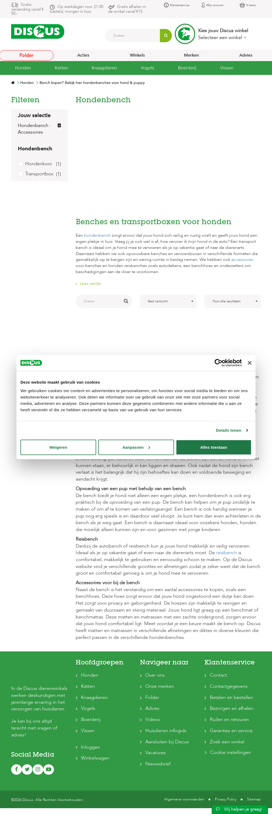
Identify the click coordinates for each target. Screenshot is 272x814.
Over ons (155, 675)
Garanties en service (231, 730)
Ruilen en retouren (229, 719)
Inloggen (90, 747)
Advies (152, 708)
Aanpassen (136, 447)
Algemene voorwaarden (184, 790)
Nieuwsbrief (158, 764)
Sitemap (254, 790)
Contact (218, 675)
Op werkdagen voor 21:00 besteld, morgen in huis (76, 9)
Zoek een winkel (227, 742)
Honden (89, 675)
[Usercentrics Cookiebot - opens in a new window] (218, 363)
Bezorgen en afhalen (231, 708)
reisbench (226, 552)
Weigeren (58, 447)
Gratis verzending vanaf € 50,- (27, 9)
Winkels (137, 55)
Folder (152, 697)
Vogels (88, 708)
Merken (191, 55)
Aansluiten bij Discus (167, 742)
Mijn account (214, 5)
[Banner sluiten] (250, 363)
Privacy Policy (225, 790)
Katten (88, 686)
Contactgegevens (229, 686)
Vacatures (155, 752)
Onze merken (159, 686)
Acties (83, 55)
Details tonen (228, 430)
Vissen (88, 730)
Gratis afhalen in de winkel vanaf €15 (127, 9)
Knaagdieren (94, 697)
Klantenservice (179, 5)
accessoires (242, 259)
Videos (152, 719)
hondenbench (97, 235)
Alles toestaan (213, 447)
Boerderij (90, 719)
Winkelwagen (95, 758)
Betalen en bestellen (231, 697)
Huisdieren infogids (165, 730)
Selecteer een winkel (222, 37)
